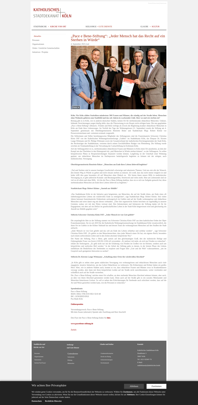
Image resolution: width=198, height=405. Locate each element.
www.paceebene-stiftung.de (82, 324)
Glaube (144, 27)
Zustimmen (157, 386)
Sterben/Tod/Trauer (40, 363)
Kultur (156, 27)
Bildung (70, 360)
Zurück (73, 330)
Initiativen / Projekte (40, 52)
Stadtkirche (40, 27)
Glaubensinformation (107, 353)
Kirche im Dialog (106, 356)
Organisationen (38, 44)
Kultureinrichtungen (106, 359)
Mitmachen (71, 363)
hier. (109, 318)
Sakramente (37, 359)
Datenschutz (155, 3)
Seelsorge (99, 27)
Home (150, 3)
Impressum (163, 3)
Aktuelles (37, 36)
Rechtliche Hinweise (53, 401)
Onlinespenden (77, 304)
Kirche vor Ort (58, 27)
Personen (35, 40)
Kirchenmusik (105, 363)
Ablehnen (134, 386)
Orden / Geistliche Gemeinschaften (45, 48)
